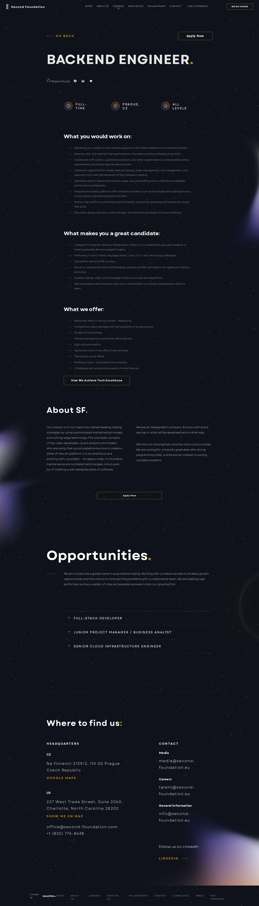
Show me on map (65, 816)
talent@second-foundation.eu (177, 790)
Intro (89, 6)
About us (103, 6)
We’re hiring (239, 6)
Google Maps (61, 778)
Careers (118, 6)
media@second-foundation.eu (177, 764)
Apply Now (195, 36)
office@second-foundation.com (82, 826)
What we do (136, 6)
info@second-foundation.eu (174, 817)
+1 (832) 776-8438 (65, 833)
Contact (176, 6)
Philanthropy (157, 6)
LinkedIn (169, 858)
